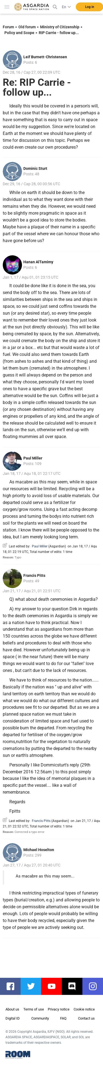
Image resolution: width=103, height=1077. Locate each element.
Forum (8, 27)
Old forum (27, 27)
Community (40, 1018)
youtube (54, 986)
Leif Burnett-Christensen (45, 57)
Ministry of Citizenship (59, 27)
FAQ (63, 1018)
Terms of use (33, 1009)
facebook (13, 986)
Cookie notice (84, 1009)
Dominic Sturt (35, 168)
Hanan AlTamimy (38, 262)
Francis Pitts (34, 575)
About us (12, 1009)
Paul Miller (32, 458)
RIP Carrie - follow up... (59, 33)
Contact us (86, 1018)
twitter (33, 986)
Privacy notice (58, 1009)
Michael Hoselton (38, 850)
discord (74, 986)
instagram (95, 986)
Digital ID (12, 1018)
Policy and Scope (19, 33)
